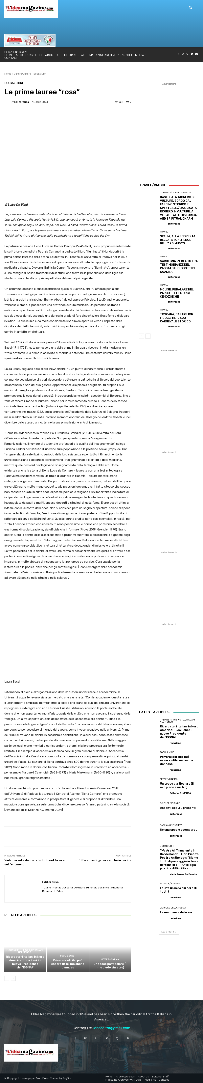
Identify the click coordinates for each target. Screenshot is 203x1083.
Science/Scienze (170, 803)
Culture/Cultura (22, 73)
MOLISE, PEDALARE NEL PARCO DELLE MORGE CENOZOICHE (177, 293)
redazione (175, 743)
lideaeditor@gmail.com (111, 1028)
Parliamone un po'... (171, 825)
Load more (169, 931)
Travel (164, 232)
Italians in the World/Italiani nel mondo (25, 951)
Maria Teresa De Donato (183, 874)
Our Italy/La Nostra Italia (175, 193)
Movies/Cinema (110, 959)
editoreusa (21, 102)
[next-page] (13, 978)
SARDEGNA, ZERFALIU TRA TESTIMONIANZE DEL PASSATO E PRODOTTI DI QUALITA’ (179, 266)
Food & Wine (67, 956)
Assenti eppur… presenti (178, 808)
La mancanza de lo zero (177, 912)
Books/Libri (40, 73)
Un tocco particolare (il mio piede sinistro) (110, 965)
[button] (191, 8)
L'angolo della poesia (173, 908)
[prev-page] (6, 978)
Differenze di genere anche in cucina (105, 860)
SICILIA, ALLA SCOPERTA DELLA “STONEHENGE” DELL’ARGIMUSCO (177, 239)
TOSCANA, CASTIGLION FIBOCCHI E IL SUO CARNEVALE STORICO (176, 317)
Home (7, 73)
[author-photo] (163, 223)
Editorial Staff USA (180, 793)
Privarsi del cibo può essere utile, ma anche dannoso (67, 964)
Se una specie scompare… (178, 829)
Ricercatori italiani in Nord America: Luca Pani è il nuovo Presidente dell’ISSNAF (25, 962)
